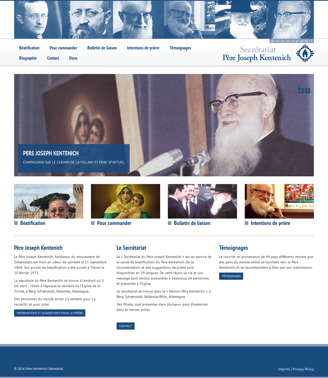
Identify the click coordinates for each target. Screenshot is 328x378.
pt (297, 41)
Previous (301, 90)
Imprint (284, 369)
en (278, 41)
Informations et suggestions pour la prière (50, 313)
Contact (53, 58)
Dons (73, 58)
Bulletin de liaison (102, 48)
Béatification (29, 48)
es (288, 41)
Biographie (28, 58)
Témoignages (180, 48)
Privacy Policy (303, 369)
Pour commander (63, 48)
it (293, 41)
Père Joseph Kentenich (38, 248)
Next (307, 90)
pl (283, 41)
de (272, 41)
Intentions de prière (143, 48)
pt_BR (304, 41)
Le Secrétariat (131, 248)
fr (312, 41)
